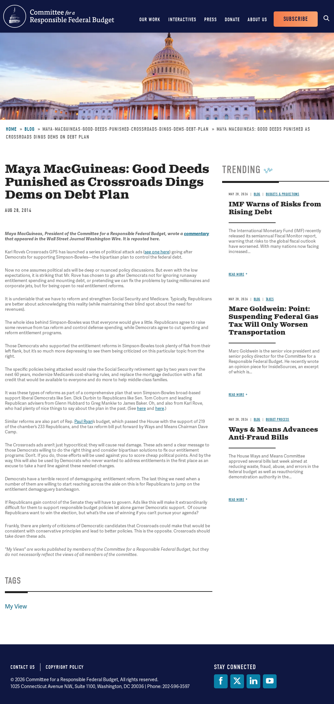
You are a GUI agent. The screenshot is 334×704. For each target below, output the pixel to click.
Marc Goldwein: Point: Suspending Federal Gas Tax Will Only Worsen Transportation (273, 321)
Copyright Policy (65, 667)
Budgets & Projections (282, 194)
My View (16, 606)
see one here (156, 252)
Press (210, 19)
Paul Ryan (83, 421)
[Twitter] (237, 681)
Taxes (270, 299)
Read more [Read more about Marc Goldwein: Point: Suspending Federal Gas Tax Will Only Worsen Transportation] (236, 395)
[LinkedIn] (253, 681)
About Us (257, 19)
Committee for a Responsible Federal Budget (58, 16)
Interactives (182, 19)
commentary (196, 233)
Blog (29, 129)
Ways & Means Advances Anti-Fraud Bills (273, 434)
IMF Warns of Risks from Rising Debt (275, 208)
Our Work (149, 19)
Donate (232, 19)
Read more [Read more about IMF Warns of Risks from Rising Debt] (236, 274)
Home (11, 129)
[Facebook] (221, 681)
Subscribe (295, 19)
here (141, 408)
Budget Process (277, 419)
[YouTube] (270, 681)
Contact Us (22, 667)
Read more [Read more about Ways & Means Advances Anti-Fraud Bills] (236, 500)
